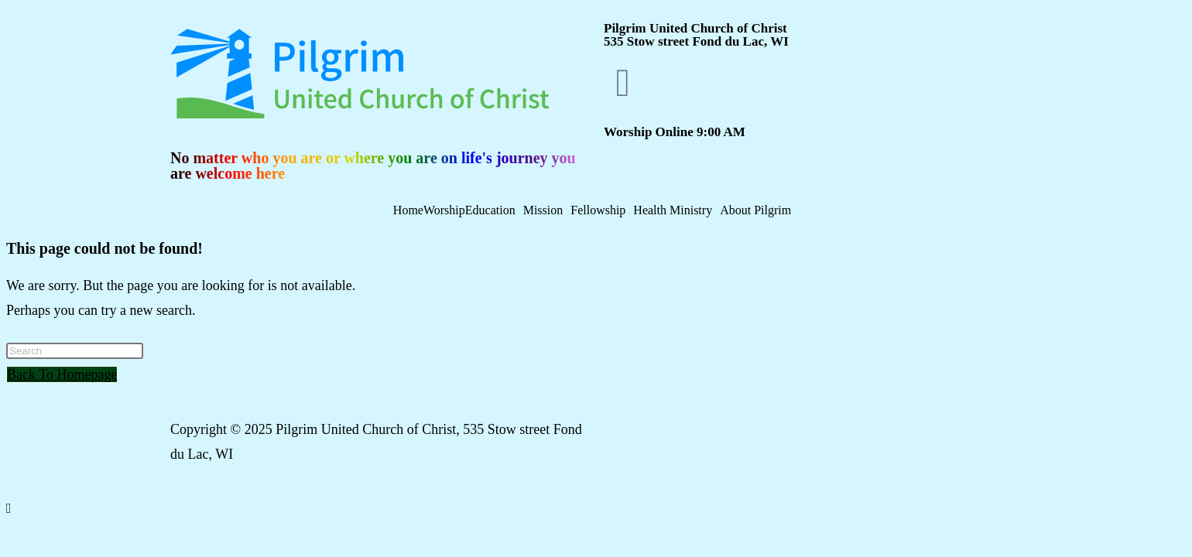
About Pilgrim (755, 210)
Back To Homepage (62, 374)
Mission (543, 210)
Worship (444, 210)
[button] (494, 210)
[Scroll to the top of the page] (9, 508)
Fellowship (597, 210)
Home (408, 210)
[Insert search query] (74, 351)
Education (490, 210)
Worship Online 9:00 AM (674, 132)
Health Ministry (672, 210)
